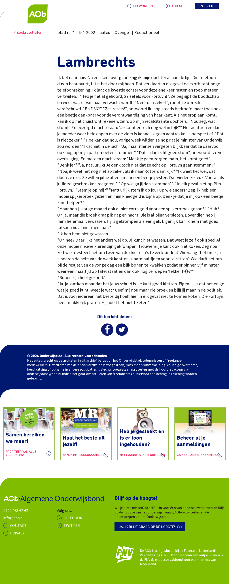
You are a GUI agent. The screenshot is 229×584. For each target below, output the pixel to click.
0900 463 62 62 (15, 510)
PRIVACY (17, 532)
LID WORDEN (143, 6)
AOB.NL (177, 6)
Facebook (73, 517)
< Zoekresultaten (28, 32)
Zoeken (206, 6)
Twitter (72, 525)
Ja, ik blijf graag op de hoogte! (147, 527)
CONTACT (18, 525)
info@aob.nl (13, 517)
